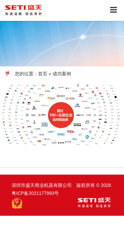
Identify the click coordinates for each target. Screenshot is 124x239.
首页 (42, 73)
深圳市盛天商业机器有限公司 (42, 185)
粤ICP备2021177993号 (35, 193)
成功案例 (62, 73)
